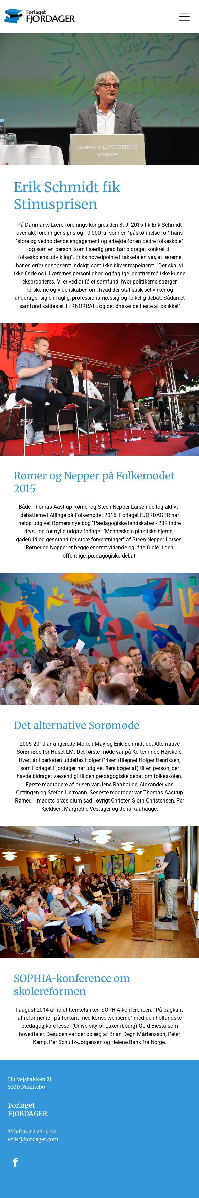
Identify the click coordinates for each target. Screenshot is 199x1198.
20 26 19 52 (42, 1131)
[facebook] (15, 1163)
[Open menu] (184, 17)
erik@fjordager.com (33, 1139)
